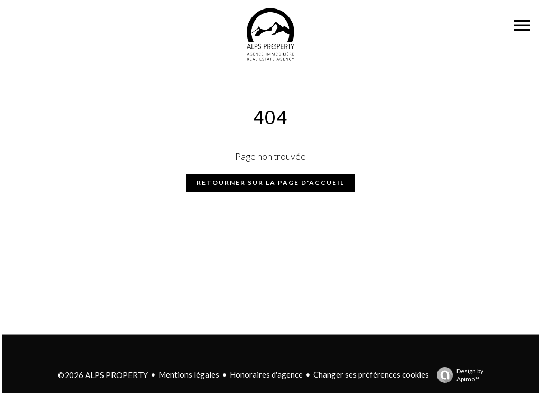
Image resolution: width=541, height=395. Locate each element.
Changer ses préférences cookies (371, 374)
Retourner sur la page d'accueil (270, 182)
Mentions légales (188, 374)
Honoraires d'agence (266, 374)
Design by (457, 375)
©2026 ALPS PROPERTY (103, 375)
